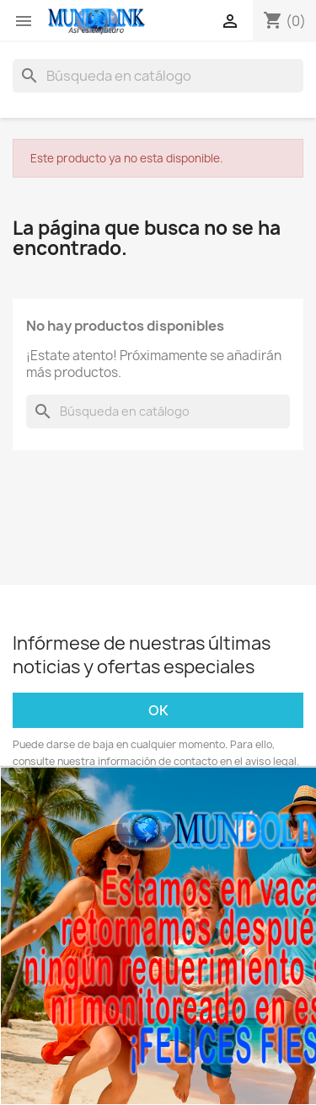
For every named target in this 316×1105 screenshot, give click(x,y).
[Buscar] (158, 76)
